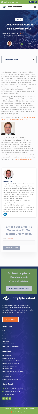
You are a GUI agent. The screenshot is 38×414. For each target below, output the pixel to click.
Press (19, 20)
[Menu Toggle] (35, 7)
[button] (33, 59)
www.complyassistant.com (23, 159)
